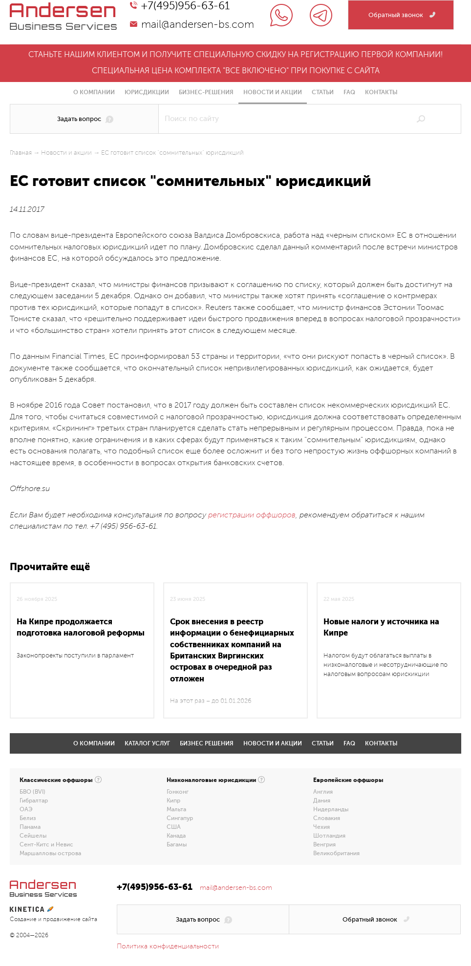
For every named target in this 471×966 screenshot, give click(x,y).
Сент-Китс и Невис (46, 844)
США (174, 826)
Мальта (176, 809)
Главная (21, 152)
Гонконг (178, 791)
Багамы (177, 844)
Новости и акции (272, 92)
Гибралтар (34, 800)
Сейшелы (33, 835)
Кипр (173, 800)
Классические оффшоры (56, 780)
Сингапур (180, 818)
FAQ (349, 92)
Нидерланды (330, 809)
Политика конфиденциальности (168, 946)
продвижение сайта (70, 919)
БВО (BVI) (32, 791)
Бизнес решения (207, 743)
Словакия (326, 818)
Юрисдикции (147, 92)
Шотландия (329, 835)
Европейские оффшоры (348, 780)
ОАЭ (26, 809)
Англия (323, 791)
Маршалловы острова (50, 853)
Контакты (381, 92)
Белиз (28, 818)
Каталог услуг (147, 743)
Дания (321, 800)
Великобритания (336, 853)
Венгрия (324, 844)
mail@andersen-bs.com (197, 24)
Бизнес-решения (206, 92)
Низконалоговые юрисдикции (211, 780)
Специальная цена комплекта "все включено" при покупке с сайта (236, 70)
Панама (30, 826)
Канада (176, 835)
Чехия (321, 826)
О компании (94, 92)
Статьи (323, 92)
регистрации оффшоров (252, 515)
